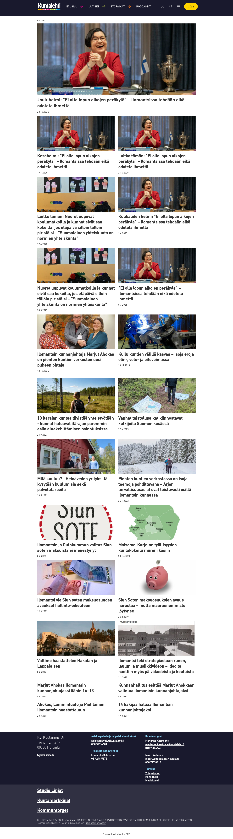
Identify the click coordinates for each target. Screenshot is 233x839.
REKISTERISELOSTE (96, 823)
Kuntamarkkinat (53, 800)
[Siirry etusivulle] (49, 6)
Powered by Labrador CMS (116, 834)
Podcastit (143, 6)
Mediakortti (152, 780)
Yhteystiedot (152, 773)
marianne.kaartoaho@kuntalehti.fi (164, 744)
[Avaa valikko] (179, 6)
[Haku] (171, 6)
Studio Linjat (50, 790)
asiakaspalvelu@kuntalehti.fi (107, 740)
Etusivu (71, 6)
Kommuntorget (52, 810)
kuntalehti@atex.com (103, 755)
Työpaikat (118, 6)
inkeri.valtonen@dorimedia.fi (162, 758)
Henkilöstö (151, 776)
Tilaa (191, 6)
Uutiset (94, 6)
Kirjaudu (162, 7)
